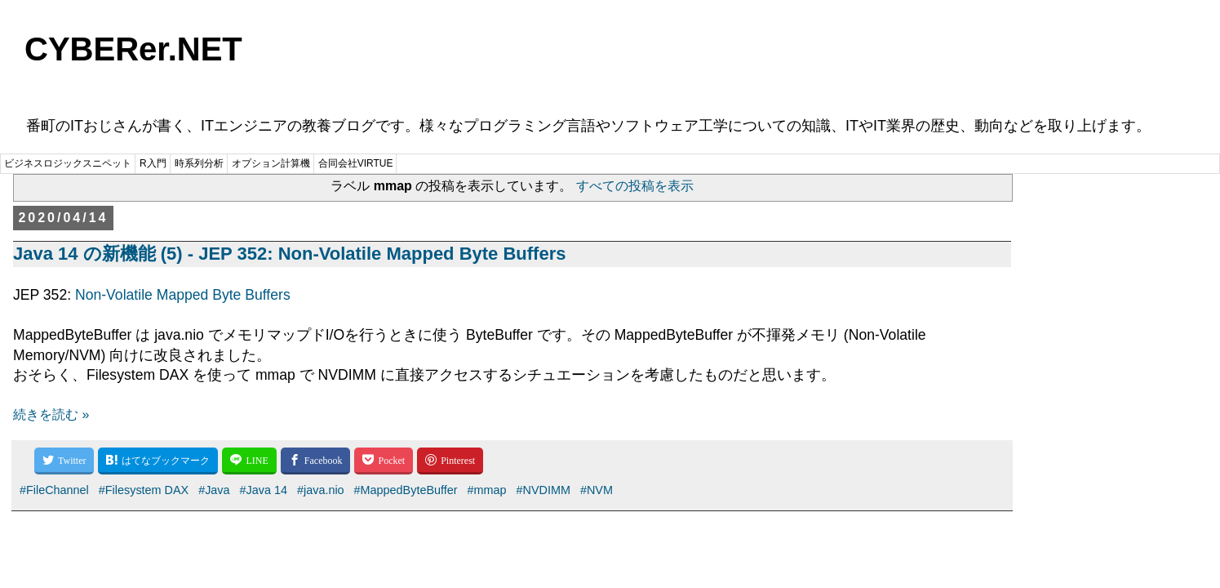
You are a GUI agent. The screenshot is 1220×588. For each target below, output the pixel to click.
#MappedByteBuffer (406, 490)
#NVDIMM (543, 490)
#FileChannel (54, 490)
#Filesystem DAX (144, 490)
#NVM (596, 490)
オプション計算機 (271, 163)
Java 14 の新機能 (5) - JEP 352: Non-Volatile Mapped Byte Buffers (289, 253)
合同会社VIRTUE (355, 163)
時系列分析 (199, 163)
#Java (213, 490)
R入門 (153, 163)
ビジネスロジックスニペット (67, 163)
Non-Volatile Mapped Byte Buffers (183, 295)
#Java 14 (263, 490)
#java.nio (320, 490)
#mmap (487, 490)
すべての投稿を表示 (635, 186)
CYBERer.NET (133, 49)
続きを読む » (51, 414)
